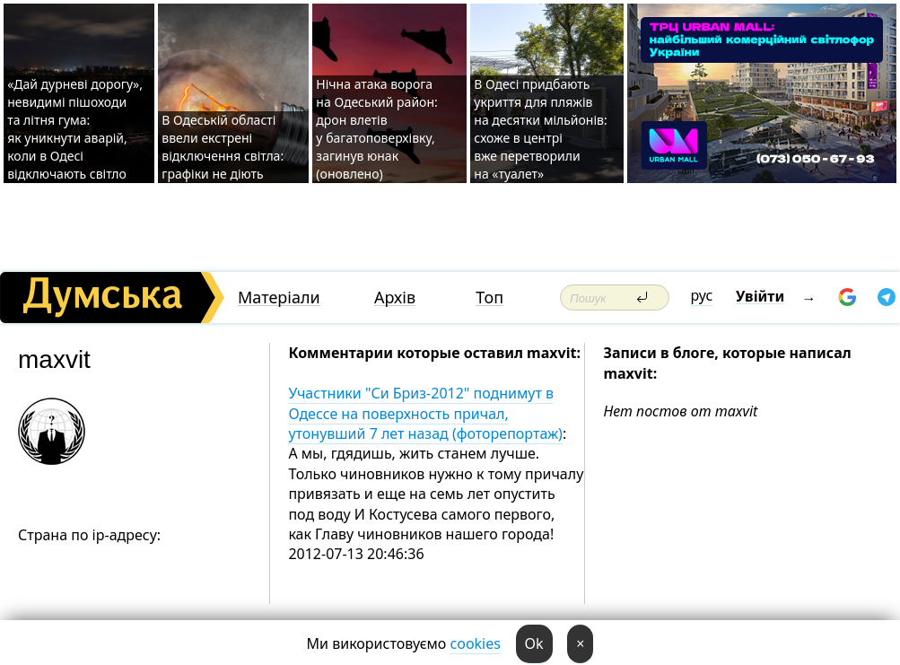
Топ (489, 297)
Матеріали (279, 297)
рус (702, 295)
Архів (394, 297)
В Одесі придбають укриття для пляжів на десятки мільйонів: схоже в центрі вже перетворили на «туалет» (540, 128)
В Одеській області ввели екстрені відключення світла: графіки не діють (223, 146)
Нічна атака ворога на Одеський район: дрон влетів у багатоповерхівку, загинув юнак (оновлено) (376, 128)
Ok (534, 643)
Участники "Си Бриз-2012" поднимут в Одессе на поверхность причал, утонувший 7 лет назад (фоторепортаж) (425, 413)
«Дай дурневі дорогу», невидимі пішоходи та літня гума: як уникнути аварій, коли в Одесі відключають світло (75, 128)
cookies (475, 643)
